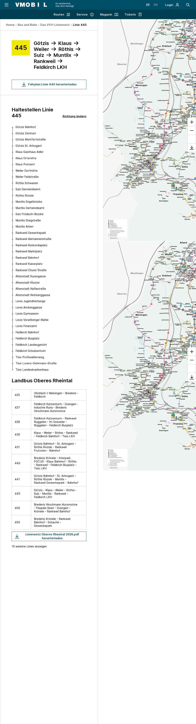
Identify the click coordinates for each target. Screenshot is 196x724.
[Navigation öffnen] (6, 5)
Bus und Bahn (27, 25)
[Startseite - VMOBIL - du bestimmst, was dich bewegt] (44, 5)
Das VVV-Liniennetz (55, 25)
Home (10, 25)
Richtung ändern (74, 116)
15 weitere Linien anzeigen (29, 546)
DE (148, 5)
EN (156, 5)
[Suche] (188, 5)
